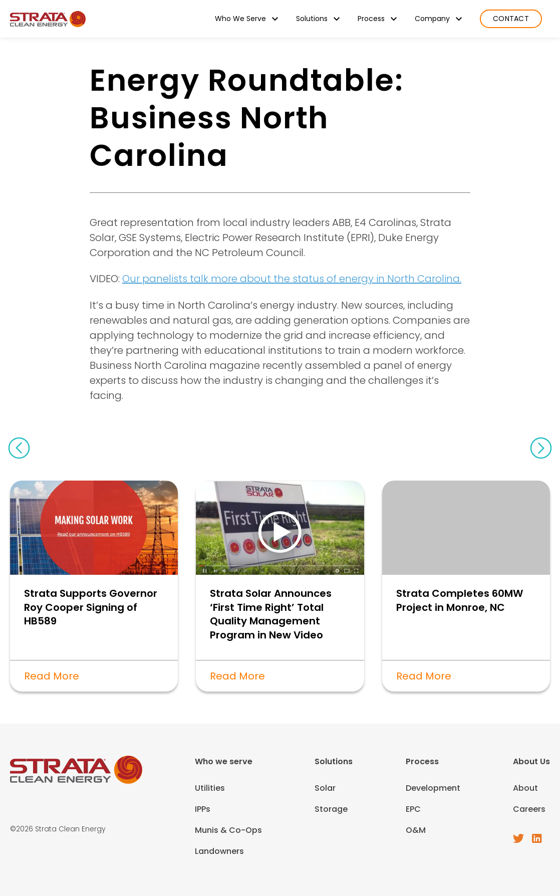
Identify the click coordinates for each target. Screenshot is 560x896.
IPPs (202, 809)
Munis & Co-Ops (228, 830)
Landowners (219, 851)
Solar (325, 788)
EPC (413, 809)
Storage (331, 809)
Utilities (210, 788)
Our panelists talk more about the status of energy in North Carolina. (291, 279)
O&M (416, 830)
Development (433, 788)
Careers (529, 809)
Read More (51, 676)
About (525, 788)
